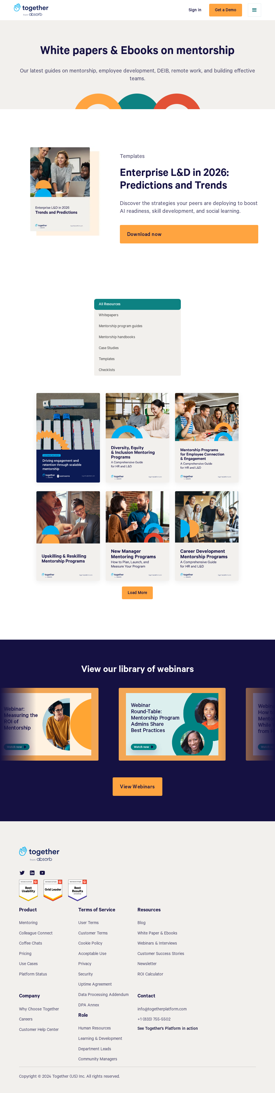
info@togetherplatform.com (162, 1010)
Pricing (25, 954)
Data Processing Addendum (103, 995)
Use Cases (28, 964)
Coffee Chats (30, 944)
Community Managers (97, 1059)
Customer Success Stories (161, 954)
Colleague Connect (36, 934)
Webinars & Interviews (157, 944)
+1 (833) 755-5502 (154, 1020)
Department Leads (94, 1049)
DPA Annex (88, 1005)
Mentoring (28, 923)
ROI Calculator (150, 975)
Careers (26, 1020)
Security (85, 975)
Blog (142, 923)
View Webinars (137, 787)
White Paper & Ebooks (157, 934)
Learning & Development (100, 1039)
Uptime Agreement (95, 985)
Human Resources (94, 1029)
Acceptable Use (92, 954)
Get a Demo (225, 10)
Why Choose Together (39, 1010)
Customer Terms (93, 934)
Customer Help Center (39, 1030)
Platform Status (33, 975)
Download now (144, 235)
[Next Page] (137, 592)
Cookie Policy (90, 944)
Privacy (84, 964)
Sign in (195, 10)
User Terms (88, 923)
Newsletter (147, 964)
